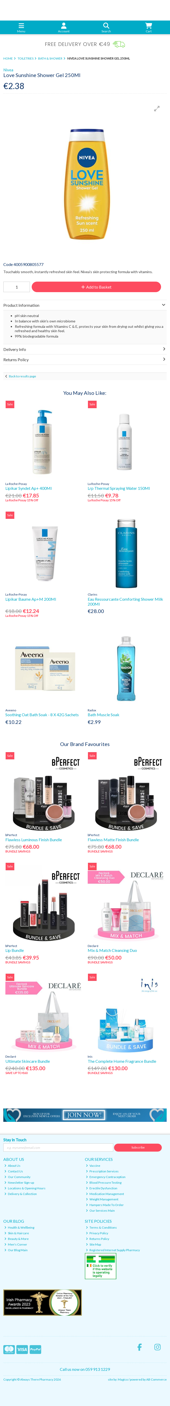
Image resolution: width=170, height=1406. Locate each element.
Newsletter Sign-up (19, 1182)
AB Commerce (156, 1379)
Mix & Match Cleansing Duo (112, 950)
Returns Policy (97, 1239)
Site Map (93, 1244)
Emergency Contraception (106, 1177)
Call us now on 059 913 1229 (85, 1369)
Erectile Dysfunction (101, 1188)
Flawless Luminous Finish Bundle (33, 839)
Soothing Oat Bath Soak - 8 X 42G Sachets (42, 714)
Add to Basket (96, 286)
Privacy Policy (97, 1233)
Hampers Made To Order (105, 1205)
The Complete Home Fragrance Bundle (122, 1061)
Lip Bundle (14, 950)
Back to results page (22, 376)
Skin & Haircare (16, 1233)
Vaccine (93, 1166)
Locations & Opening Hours (25, 1188)
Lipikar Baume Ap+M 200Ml (30, 599)
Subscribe (138, 1147)
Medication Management (105, 1194)
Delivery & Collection (20, 1194)
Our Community (17, 1177)
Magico (123, 1379)
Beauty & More (16, 1239)
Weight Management (102, 1199)
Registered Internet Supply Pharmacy (113, 1250)
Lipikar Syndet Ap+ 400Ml (28, 488)
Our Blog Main (16, 1250)
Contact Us (13, 1171)
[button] (157, 108)
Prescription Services (102, 1171)
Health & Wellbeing (19, 1227)
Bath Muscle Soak (103, 714)
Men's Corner (15, 1244)
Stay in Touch (14, 1139)
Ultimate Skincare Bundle (27, 1061)
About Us (12, 1166)
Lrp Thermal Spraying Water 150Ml (119, 488)
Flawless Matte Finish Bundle (113, 839)
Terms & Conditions (101, 1227)
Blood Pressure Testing (103, 1182)
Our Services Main (100, 1210)
